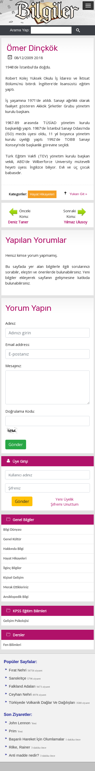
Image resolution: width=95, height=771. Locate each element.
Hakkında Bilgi (13, 549)
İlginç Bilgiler (12, 568)
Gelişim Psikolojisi (16, 621)
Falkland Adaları (22, 686)
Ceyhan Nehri (20, 694)
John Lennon (19, 723)
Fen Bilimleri (12, 645)
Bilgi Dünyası (12, 529)
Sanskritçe (18, 678)
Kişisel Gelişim (13, 577)
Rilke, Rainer (19, 747)
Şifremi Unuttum (65, 504)
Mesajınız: (13, 365)
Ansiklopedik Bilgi (15, 597)
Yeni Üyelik (64, 499)
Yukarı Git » (78, 194)
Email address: (17, 344)
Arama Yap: (20, 30)
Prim (12, 731)
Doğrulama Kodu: (20, 411)
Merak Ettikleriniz (15, 587)
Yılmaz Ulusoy (75, 221)
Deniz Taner (18, 221)
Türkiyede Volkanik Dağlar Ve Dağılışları (42, 702)
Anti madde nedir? (24, 755)
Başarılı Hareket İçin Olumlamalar (36, 739)
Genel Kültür (12, 539)
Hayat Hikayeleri (15, 558)
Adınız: (10, 323)
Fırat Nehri (17, 670)
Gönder (16, 444)
